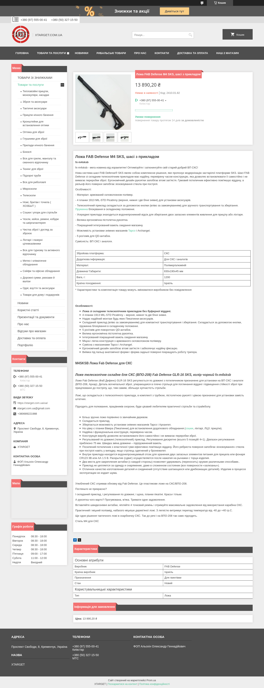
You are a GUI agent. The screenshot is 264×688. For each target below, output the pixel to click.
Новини (23, 303)
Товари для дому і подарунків (41, 294)
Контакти (162, 53)
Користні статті (28, 310)
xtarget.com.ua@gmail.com (33, 408)
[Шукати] (190, 35)
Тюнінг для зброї (33, 169)
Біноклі (27, 151)
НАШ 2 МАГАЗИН (227, 53)
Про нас (140, 53)
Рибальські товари (111, 53)
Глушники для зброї (35, 138)
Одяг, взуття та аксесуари (38, 288)
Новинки (81, 53)
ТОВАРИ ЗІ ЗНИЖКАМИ (35, 77)
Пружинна (81, 209)
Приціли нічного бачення (38, 114)
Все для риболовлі (34, 182)
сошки (189, 428)
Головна (22, 53)
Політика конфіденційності (154, 684)
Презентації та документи (36, 317)
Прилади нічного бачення (38, 145)
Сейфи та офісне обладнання (41, 271)
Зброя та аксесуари (35, 101)
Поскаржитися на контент (122, 684)
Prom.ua (151, 680)
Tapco (132, 230)
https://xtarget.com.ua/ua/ (33, 403)
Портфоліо (25, 345)
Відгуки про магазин (32, 331)
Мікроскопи (30, 188)
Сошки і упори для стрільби (40, 212)
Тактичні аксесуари (34, 108)
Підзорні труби (32, 175)
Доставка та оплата (192, 53)
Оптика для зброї (33, 132)
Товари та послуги (51, 53)
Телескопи (29, 195)
